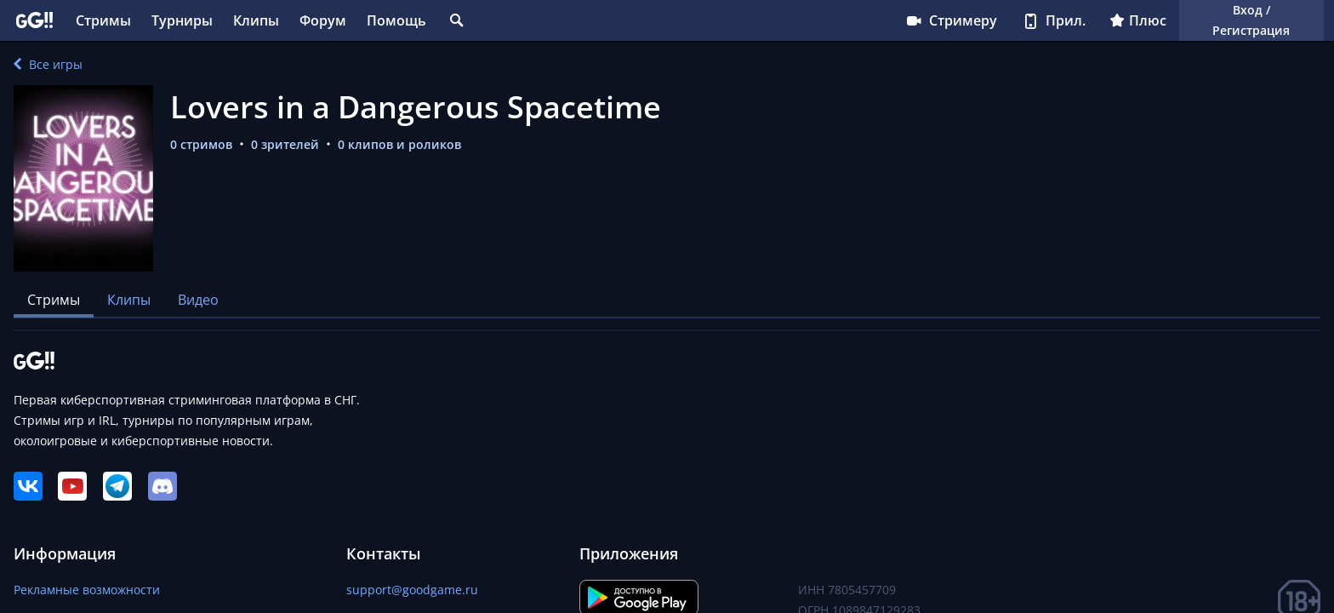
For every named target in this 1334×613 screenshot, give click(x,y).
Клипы (256, 20)
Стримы (103, 20)
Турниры (182, 20)
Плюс (1137, 20)
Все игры (48, 64)
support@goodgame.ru (412, 589)
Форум (322, 20)
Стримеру (950, 20)
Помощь (396, 20)
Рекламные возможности (87, 589)
